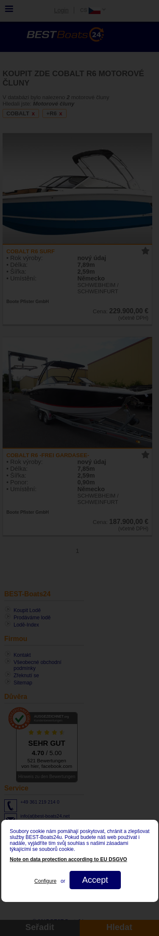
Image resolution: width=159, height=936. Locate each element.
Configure (45, 881)
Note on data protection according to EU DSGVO (68, 859)
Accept (95, 879)
